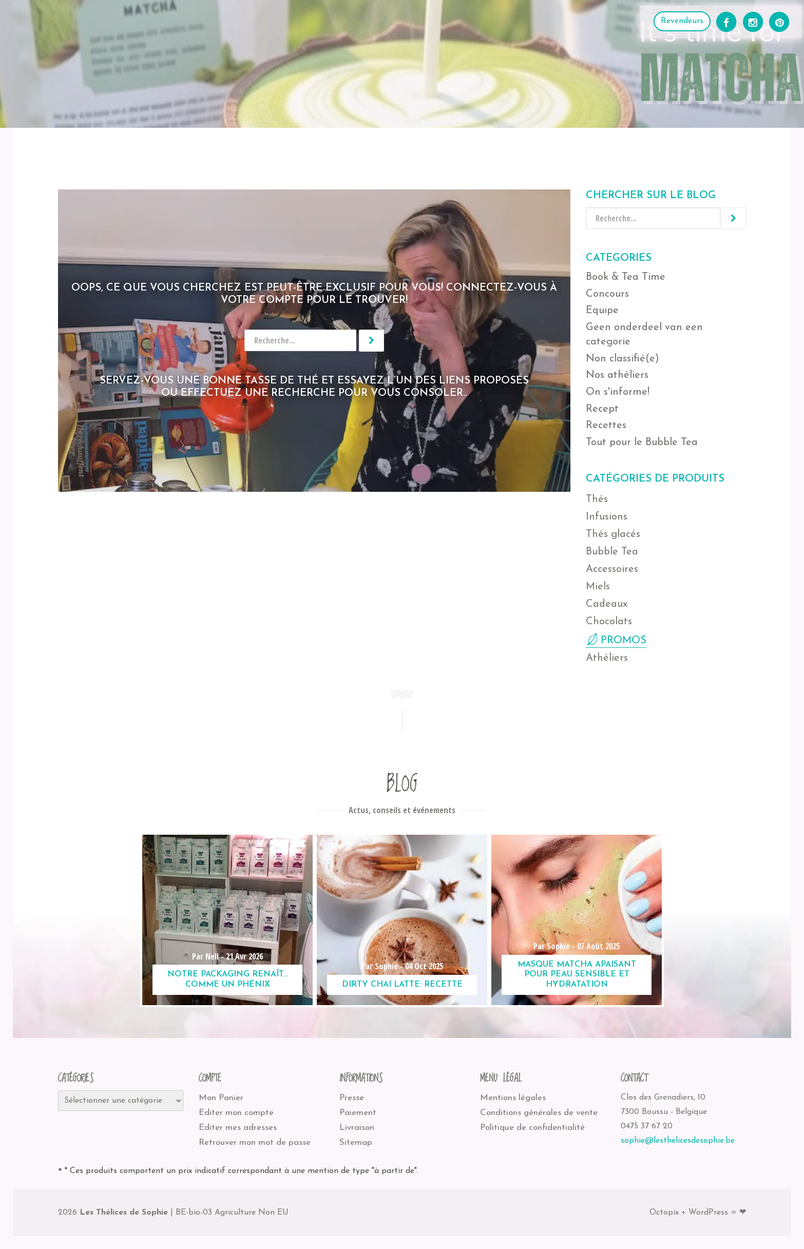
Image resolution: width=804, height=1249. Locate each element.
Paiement (357, 1112)
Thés (597, 499)
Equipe (602, 310)
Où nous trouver (220, 149)
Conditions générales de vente (539, 1112)
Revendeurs (682, 21)
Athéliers (143, 149)
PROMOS (623, 641)
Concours (607, 294)
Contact (484, 149)
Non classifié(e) (622, 359)
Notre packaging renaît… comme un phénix (227, 979)
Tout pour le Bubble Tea (642, 442)
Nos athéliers (617, 375)
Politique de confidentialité (532, 1127)
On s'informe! (617, 392)
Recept (602, 409)
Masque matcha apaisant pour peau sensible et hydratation (577, 974)
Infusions (606, 517)
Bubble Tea (612, 552)
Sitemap (355, 1142)
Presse (351, 1097)
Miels (598, 587)
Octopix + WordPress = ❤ (697, 1212)
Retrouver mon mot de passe (255, 1142)
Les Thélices (305, 149)
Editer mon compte (236, 1112)
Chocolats (609, 622)
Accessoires (612, 569)
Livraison (356, 1127)
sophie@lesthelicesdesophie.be (678, 1141)
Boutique (83, 149)
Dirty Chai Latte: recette (402, 985)
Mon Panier (221, 1097)
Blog (429, 149)
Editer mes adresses (238, 1127)
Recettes (373, 149)
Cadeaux (606, 604)
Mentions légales (513, 1097)
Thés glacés (613, 534)
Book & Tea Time (625, 277)
